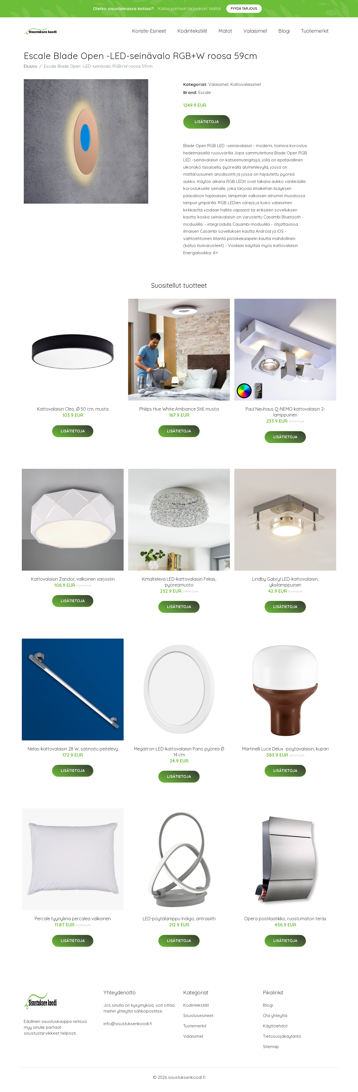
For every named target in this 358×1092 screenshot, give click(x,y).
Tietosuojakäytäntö (282, 1041)
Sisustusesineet (198, 1020)
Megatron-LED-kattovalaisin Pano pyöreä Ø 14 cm (179, 756)
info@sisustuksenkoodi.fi (127, 1028)
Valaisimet (255, 33)
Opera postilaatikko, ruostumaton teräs (285, 923)
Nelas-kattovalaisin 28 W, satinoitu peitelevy (73, 753)
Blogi (284, 33)
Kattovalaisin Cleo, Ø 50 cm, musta (73, 414)
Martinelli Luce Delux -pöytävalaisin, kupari (285, 753)
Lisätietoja (207, 126)
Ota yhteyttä (275, 1020)
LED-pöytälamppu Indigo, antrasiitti (179, 923)
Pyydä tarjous (244, 8)
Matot (225, 33)
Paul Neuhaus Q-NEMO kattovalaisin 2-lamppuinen (285, 417)
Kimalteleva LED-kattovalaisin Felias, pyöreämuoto (179, 586)
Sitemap (271, 1051)
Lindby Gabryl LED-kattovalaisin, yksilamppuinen (285, 586)
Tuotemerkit (315, 33)
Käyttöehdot (275, 1031)
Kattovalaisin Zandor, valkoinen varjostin (73, 584)
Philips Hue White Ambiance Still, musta (179, 414)
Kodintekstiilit (192, 33)
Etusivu (30, 71)
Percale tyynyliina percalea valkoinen (73, 923)
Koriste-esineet (149, 33)
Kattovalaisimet (245, 89)
